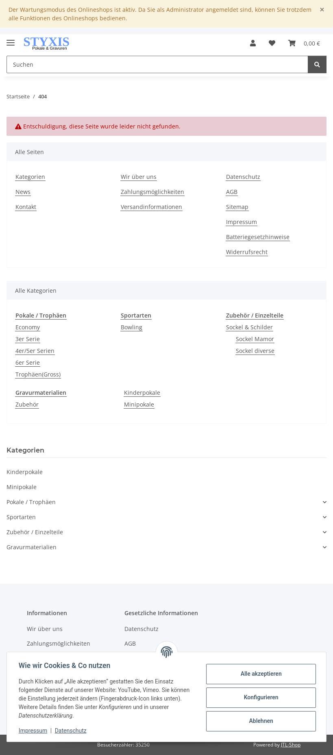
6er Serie (27, 362)
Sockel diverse (255, 351)
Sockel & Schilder (249, 327)
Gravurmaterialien (32, 547)
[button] (253, 43)
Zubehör (27, 404)
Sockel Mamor (255, 339)
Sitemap (237, 207)
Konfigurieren (259, 697)
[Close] (322, 9)
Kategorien (30, 177)
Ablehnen (260, 721)
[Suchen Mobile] (157, 64)
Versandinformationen (151, 207)
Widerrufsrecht (247, 252)
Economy (27, 327)
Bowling (131, 327)
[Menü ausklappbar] (11, 39)
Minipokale (139, 404)
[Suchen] (317, 64)
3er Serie (27, 339)
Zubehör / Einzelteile (35, 532)
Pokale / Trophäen (31, 502)
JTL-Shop (290, 744)
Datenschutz (72, 730)
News (22, 192)
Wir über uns (139, 177)
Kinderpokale (142, 392)
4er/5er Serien (34, 351)
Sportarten (21, 517)
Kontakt (25, 207)
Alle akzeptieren (259, 673)
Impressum (34, 730)
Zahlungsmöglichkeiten (152, 192)
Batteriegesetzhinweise (257, 237)
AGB (231, 192)
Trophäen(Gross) (38, 374)
